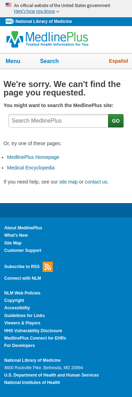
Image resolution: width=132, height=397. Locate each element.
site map (68, 182)
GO (116, 121)
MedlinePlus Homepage (33, 157)
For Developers (19, 345)
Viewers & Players (22, 323)
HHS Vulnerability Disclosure (33, 330)
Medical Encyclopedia (31, 167)
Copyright (14, 300)
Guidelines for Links (24, 315)
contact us (96, 182)
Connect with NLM (22, 278)
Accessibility (17, 307)
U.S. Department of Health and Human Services (51, 375)
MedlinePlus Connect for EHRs (35, 338)
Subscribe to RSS (28, 267)
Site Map (12, 243)
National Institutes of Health (32, 382)
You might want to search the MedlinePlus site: (60, 105)
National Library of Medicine (43, 21)
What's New (16, 235)
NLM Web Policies (22, 293)
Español (118, 61)
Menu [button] (18, 62)
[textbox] (58, 121)
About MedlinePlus (23, 227)
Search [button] (54, 62)
